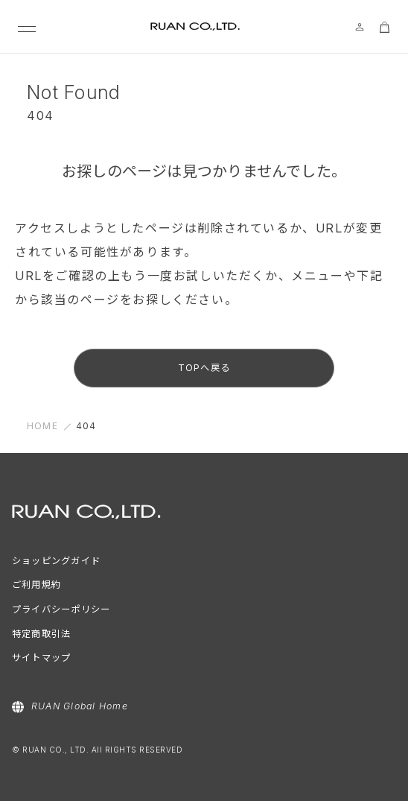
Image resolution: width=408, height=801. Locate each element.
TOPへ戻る (204, 367)
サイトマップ (41, 657)
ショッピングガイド (56, 560)
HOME (42, 425)
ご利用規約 (36, 584)
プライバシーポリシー (61, 609)
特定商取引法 (41, 633)
